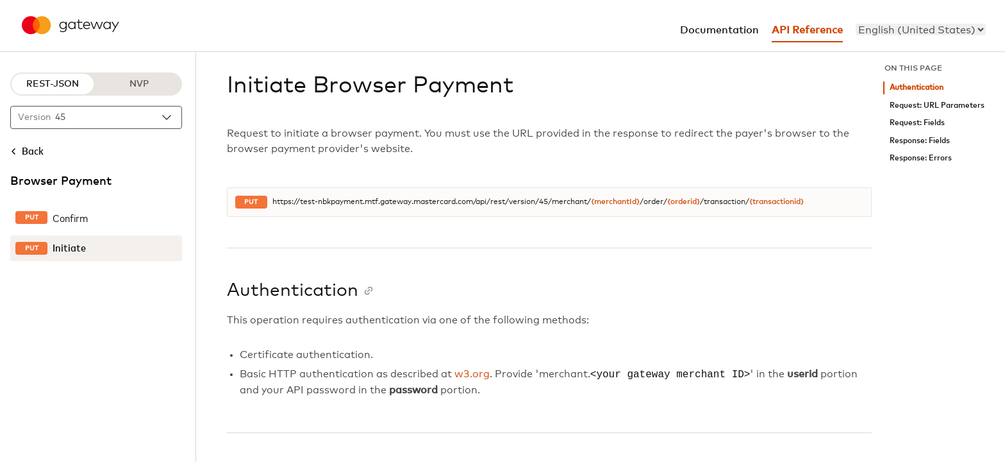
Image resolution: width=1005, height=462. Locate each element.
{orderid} (683, 202)
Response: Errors (921, 158)
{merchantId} (615, 202)
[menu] (921, 29)
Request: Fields (917, 123)
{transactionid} (776, 202)
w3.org (472, 375)
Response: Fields (920, 141)
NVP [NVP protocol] (139, 84)
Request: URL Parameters (937, 105)
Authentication (916, 87)
